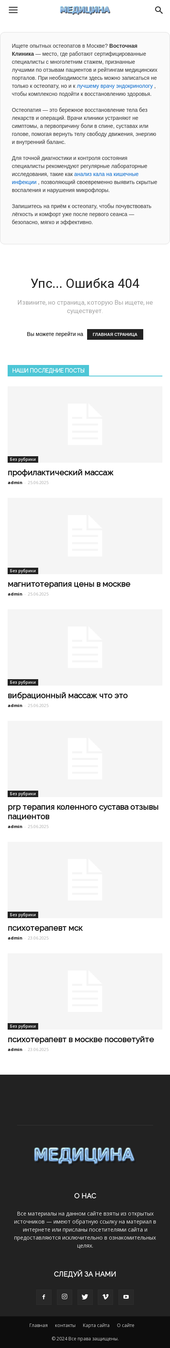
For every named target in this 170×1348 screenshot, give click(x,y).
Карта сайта (96, 1325)
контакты (65, 1325)
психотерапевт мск (45, 928)
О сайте (125, 1325)
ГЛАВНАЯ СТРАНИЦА (115, 334)
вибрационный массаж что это (68, 695)
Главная (38, 1325)
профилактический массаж (60, 472)
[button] (159, 10)
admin (15, 482)
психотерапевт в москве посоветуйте (81, 1039)
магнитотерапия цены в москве (69, 584)
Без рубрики (23, 459)
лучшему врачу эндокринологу (115, 86)
